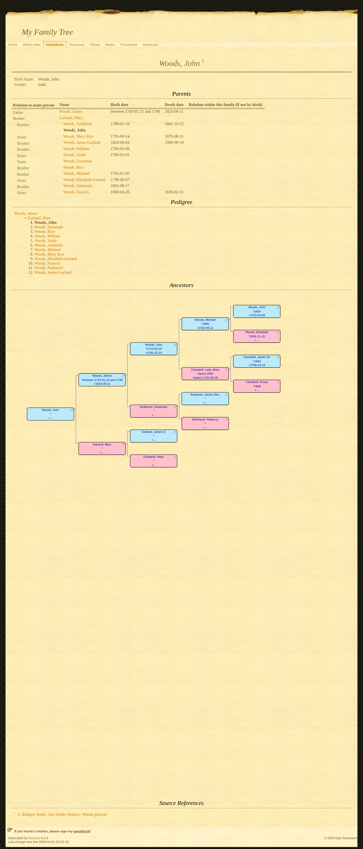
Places (95, 45)
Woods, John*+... (50, 414)
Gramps (34, 838)
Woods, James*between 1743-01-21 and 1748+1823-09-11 (102, 379)
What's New (32, 45)
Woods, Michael (76, 173)
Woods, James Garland (81, 142)
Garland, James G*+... (154, 436)
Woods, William (76, 149)
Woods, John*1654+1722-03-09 (256, 311)
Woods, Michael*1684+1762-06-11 (205, 324)
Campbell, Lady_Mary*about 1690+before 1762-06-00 (205, 373)
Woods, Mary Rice (78, 136)
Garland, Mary (71, 118)
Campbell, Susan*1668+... (257, 386)
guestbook (81, 831)
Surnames (77, 45)
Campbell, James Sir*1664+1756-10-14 (256, 361)
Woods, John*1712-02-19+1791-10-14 (153, 349)
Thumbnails (128, 45)
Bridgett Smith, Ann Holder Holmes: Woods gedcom (64, 814)
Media (109, 45)
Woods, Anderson (77, 124)
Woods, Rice (73, 167)
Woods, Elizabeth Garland (84, 180)
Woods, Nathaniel (77, 186)
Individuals (55, 45)
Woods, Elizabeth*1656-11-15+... (257, 336)
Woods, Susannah (77, 161)
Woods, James (70, 111)
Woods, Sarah (74, 155)
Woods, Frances (76, 192)
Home (12, 45)
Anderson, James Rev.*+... (205, 398)
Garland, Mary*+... (102, 448)
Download (150, 45)
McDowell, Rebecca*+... (205, 423)
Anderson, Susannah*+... (153, 411)
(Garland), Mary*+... (153, 461)
